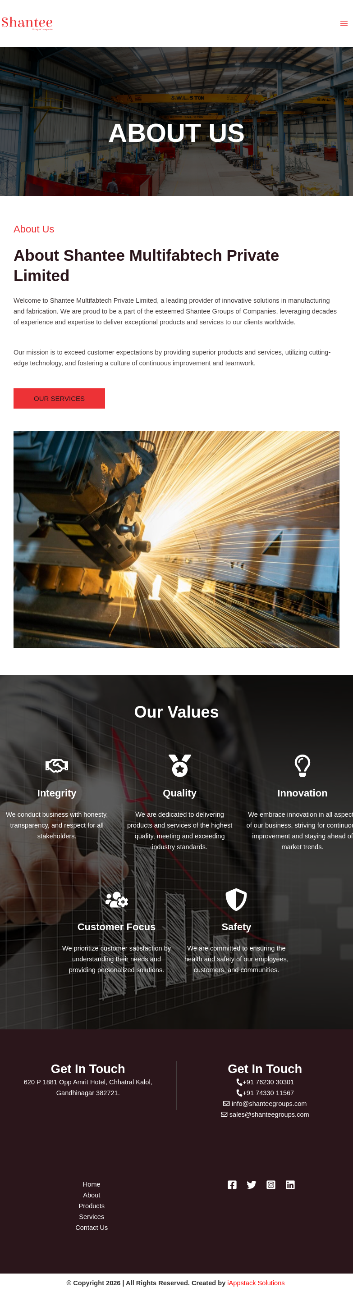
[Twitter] (252, 1185)
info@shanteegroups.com (265, 1103)
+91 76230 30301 (265, 1082)
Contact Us (91, 1227)
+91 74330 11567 (265, 1092)
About (91, 1195)
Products (91, 1206)
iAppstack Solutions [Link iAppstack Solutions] (256, 1283)
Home (92, 1184)
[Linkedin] (290, 1185)
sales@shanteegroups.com (265, 1114)
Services (91, 1216)
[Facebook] (232, 1185)
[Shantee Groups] (27, 24)
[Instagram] (271, 1185)
